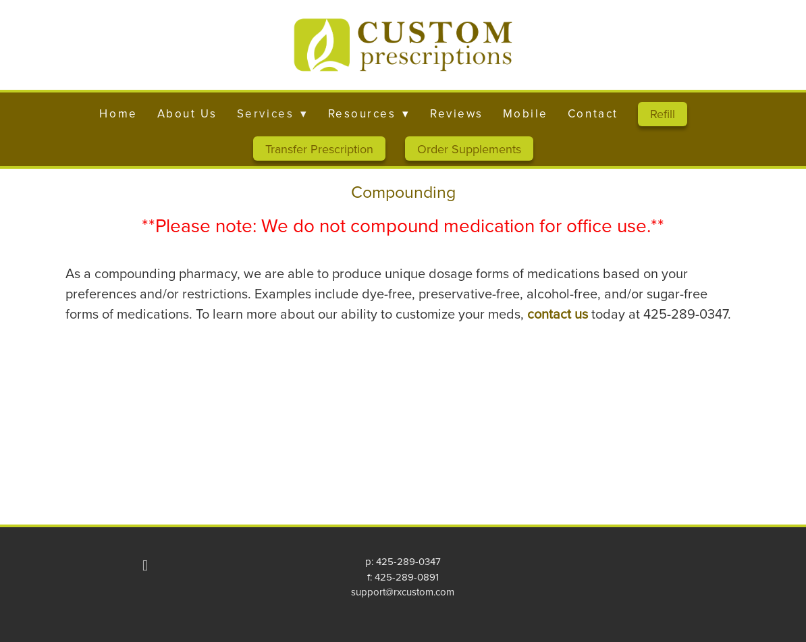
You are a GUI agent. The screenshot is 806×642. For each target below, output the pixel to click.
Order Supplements (469, 148)
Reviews (456, 113)
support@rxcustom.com (402, 592)
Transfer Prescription (319, 148)
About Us (187, 113)
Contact (593, 113)
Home (118, 113)
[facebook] (145, 565)
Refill (662, 113)
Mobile (525, 113)
